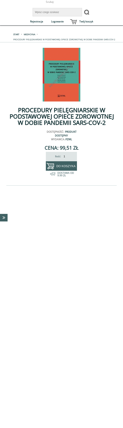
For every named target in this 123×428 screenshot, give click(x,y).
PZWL (68, 139)
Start (16, 34)
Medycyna (29, 34)
